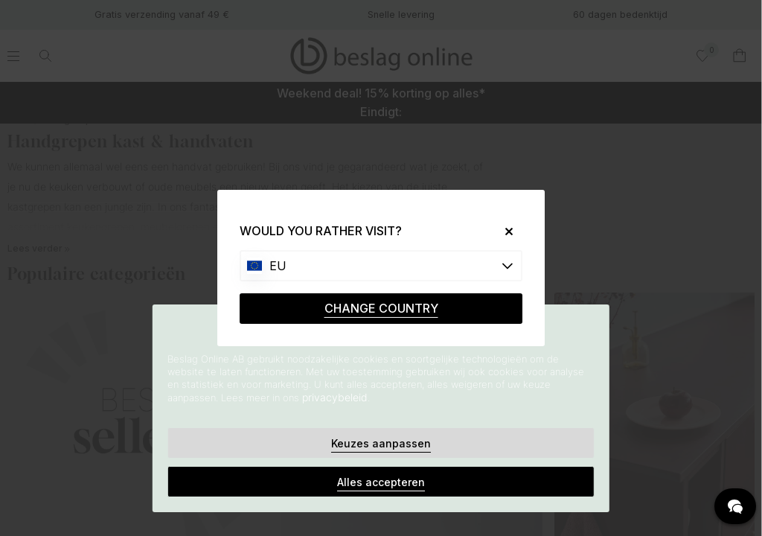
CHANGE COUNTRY (381, 308)
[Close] (503, 231)
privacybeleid (335, 397)
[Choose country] (381, 265)
